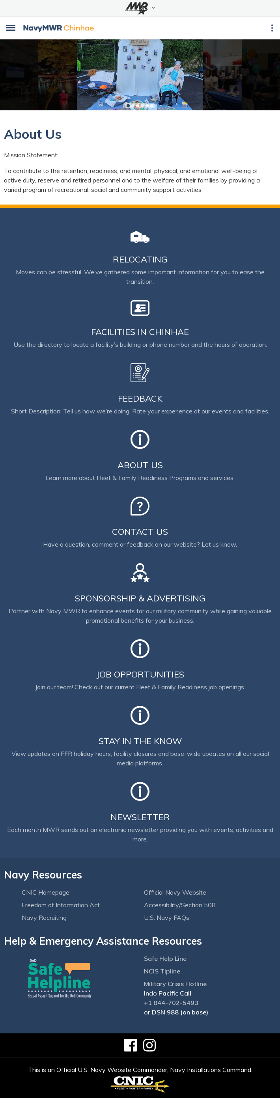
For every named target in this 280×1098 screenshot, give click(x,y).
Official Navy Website (175, 892)
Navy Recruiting (44, 917)
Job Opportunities (140, 674)
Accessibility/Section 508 (180, 905)
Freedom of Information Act (61, 905)
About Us (140, 465)
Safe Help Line (165, 958)
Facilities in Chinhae (140, 331)
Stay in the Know (140, 740)
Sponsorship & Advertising (140, 598)
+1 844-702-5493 (171, 1003)
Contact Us (140, 531)
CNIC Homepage (45, 892)
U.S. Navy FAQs (166, 917)
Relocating (140, 259)
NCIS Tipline (162, 971)
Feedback (140, 398)
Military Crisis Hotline (175, 984)
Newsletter (140, 817)
